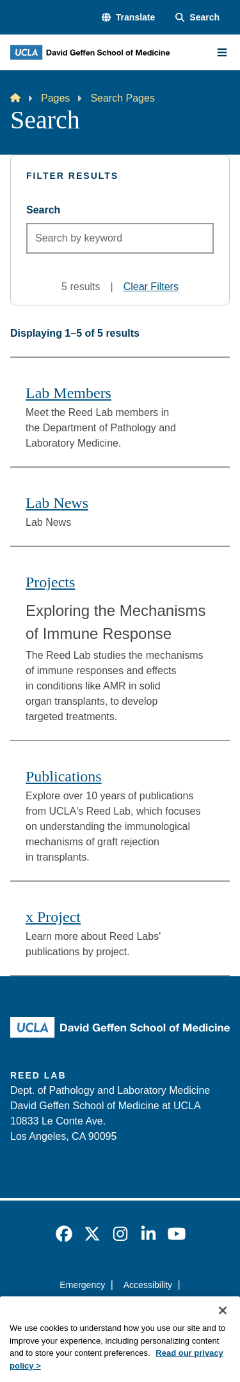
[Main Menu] (222, 52)
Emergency (82, 1285)
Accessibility (148, 1285)
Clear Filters (151, 286)
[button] (128, 17)
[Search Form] (197, 17)
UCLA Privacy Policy (116, 1308)
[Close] (223, 1328)
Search (43, 209)
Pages (55, 98)
